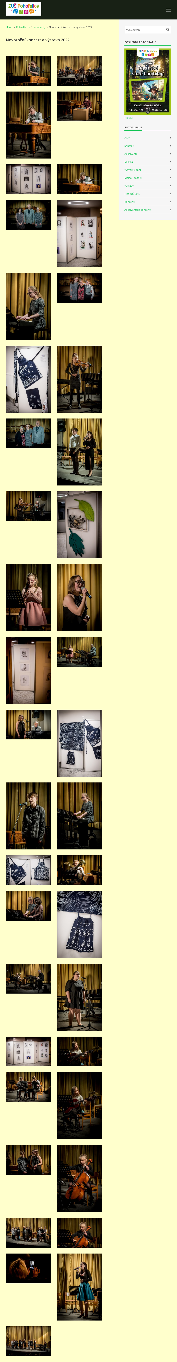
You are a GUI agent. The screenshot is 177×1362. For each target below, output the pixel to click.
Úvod (9, 27)
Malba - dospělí (133, 178)
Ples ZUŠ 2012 (132, 194)
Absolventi (130, 154)
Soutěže (129, 146)
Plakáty (128, 117)
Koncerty (39, 27)
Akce (127, 138)
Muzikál (128, 162)
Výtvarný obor (132, 170)
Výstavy (129, 186)
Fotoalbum (23, 27)
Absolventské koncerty (137, 209)
